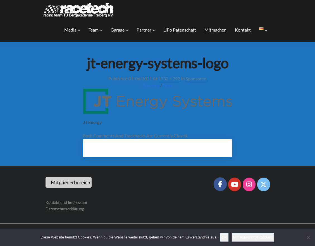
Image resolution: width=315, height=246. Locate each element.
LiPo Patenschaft (179, 29)
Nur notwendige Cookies (253, 237)
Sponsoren (196, 78)
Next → (170, 85)
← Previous (148, 85)
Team (95, 29)
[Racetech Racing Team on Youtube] (234, 184)
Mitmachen (215, 29)
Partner (146, 29)
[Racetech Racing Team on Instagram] (249, 184)
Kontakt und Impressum (66, 202)
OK (224, 237)
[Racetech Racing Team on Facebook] (220, 184)
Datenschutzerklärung (65, 208)
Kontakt (243, 29)
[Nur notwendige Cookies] (308, 237)
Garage (119, 29)
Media (72, 29)
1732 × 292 (169, 78)
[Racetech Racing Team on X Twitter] (263, 184)
